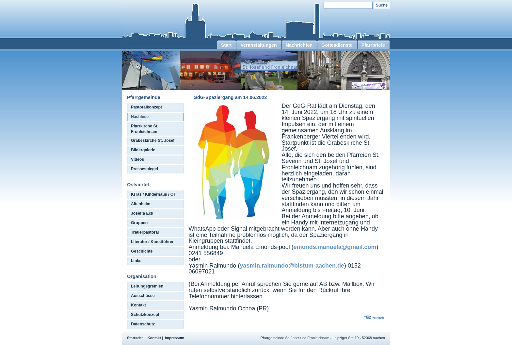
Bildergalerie (143, 150)
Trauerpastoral (145, 232)
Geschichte (141, 251)
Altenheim (141, 204)
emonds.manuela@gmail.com (335, 247)
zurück (378, 318)
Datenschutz (143, 324)
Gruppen (139, 223)
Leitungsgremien (147, 286)
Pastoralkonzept (146, 107)
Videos (137, 159)
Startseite (135, 338)
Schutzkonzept (145, 314)
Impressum (174, 338)
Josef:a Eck (142, 213)
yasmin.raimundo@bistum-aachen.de (292, 265)
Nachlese (140, 116)
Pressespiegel (144, 169)
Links (136, 260)
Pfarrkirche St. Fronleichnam (144, 129)
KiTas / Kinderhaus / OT (153, 194)
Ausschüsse (143, 295)
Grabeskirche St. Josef (152, 140)
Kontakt (138, 305)
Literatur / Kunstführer (152, 241)
